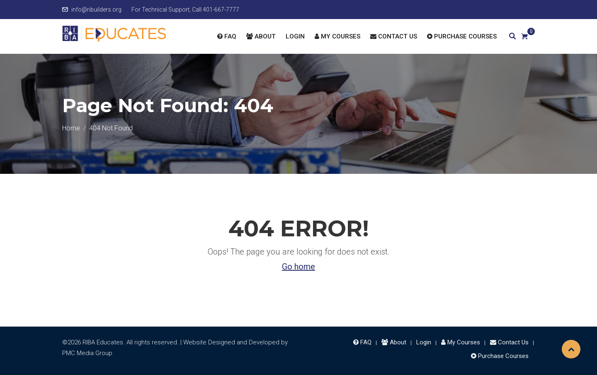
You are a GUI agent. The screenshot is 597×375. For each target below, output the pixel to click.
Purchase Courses (462, 36)
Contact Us (393, 36)
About (261, 36)
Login (295, 36)
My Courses (337, 36)
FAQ (226, 36)
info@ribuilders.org (96, 9)
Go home (298, 267)
